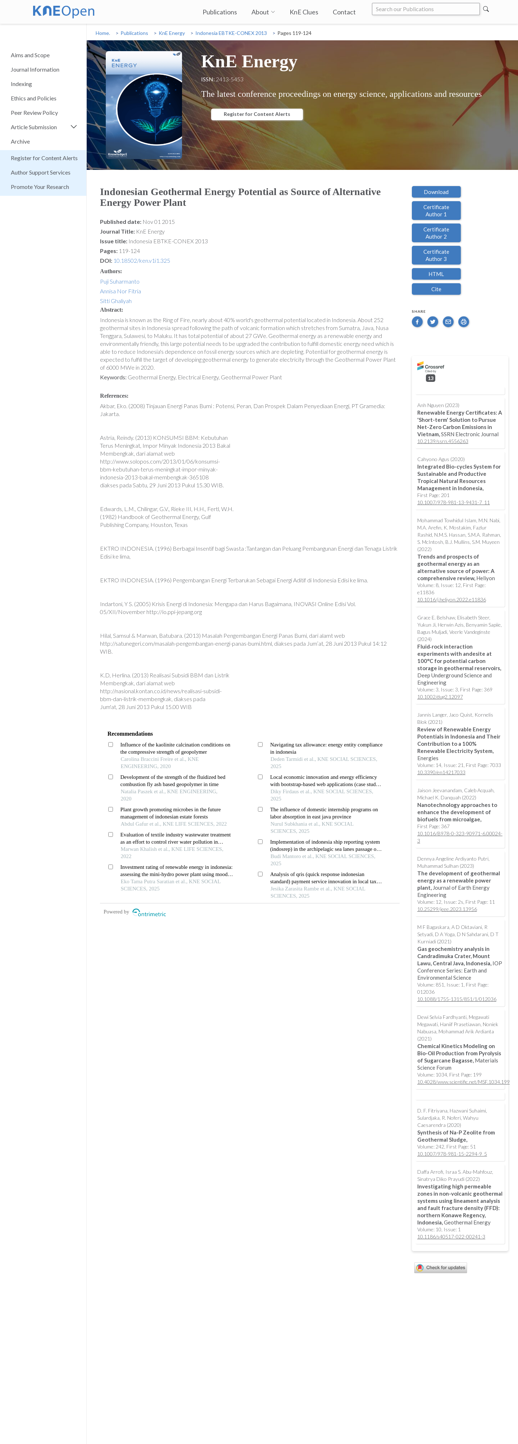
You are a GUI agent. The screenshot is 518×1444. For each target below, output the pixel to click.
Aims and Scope (30, 54)
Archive (20, 141)
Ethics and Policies (33, 98)
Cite (436, 289)
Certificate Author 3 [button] (436, 255)
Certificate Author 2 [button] (436, 233)
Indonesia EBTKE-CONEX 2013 (231, 33)
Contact (344, 12)
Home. (103, 33)
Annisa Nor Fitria (120, 291)
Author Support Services (41, 172)
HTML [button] (436, 274)
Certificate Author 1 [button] (436, 210)
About (263, 12)
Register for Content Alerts (44, 157)
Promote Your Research (40, 186)
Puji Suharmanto (120, 281)
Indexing (21, 83)
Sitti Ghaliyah (116, 300)
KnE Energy (172, 33)
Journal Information (35, 69)
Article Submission (34, 126)
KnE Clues (304, 12)
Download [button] (436, 192)
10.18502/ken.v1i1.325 (141, 260)
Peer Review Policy (34, 112)
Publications (220, 12)
